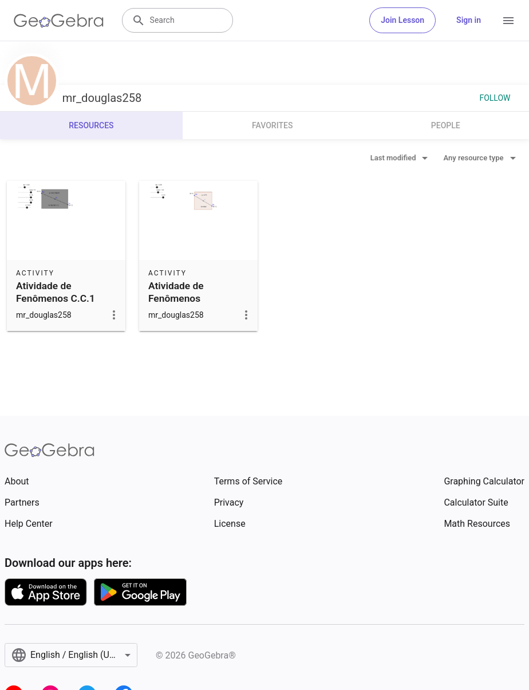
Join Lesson (402, 20)
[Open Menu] (508, 20)
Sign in (468, 20)
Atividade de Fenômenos (176, 292)
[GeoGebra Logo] (59, 20)
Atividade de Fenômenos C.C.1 (55, 292)
